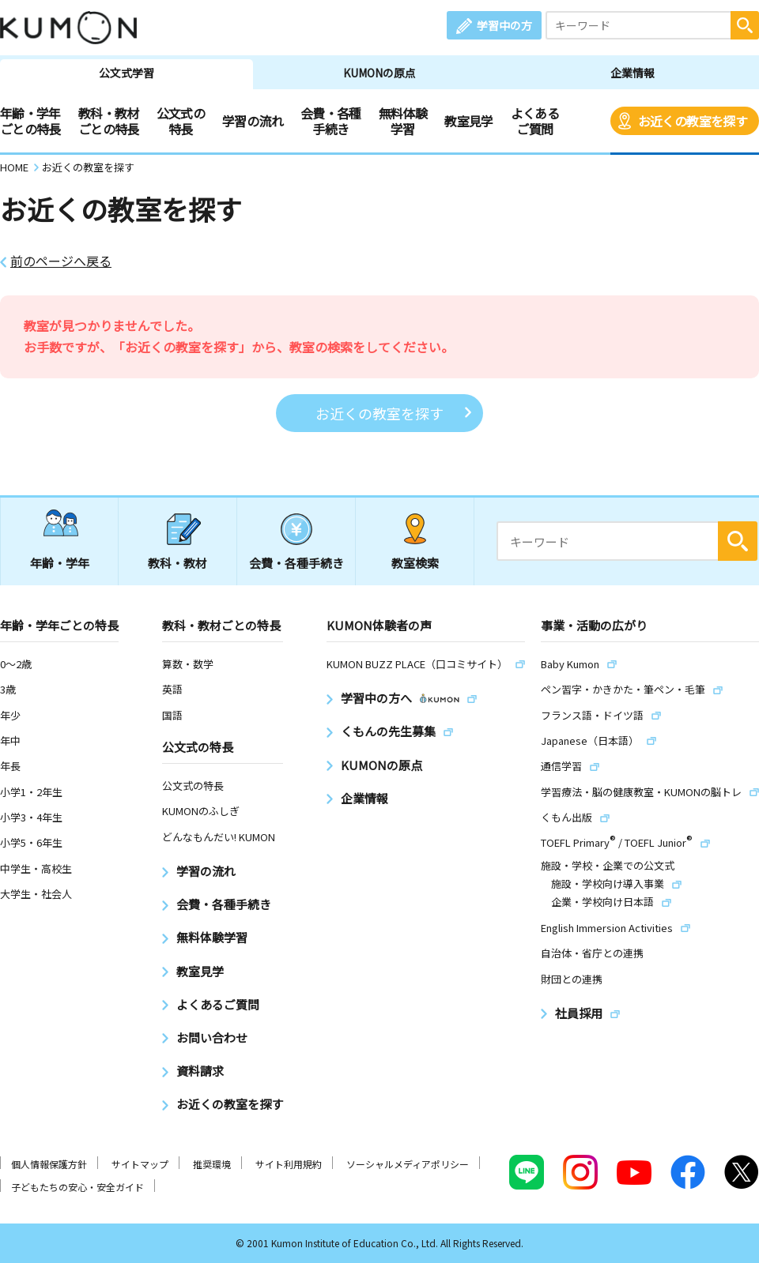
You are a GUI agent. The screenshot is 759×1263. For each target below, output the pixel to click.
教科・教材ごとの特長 (108, 120)
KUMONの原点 (379, 73)
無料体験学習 (403, 120)
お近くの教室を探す (692, 120)
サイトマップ (139, 1164)
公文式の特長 (181, 120)
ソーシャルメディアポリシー (407, 1164)
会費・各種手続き (330, 120)
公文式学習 (126, 73)
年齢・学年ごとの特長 (30, 120)
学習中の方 (504, 25)
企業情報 (632, 73)
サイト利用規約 (288, 1164)
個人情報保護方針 (49, 1164)
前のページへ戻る (60, 261)
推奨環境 (212, 1164)
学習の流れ (252, 120)
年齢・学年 (59, 562)
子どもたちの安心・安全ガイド (77, 1186)
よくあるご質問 (535, 120)
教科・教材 (177, 562)
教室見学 (468, 120)
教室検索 (415, 562)
